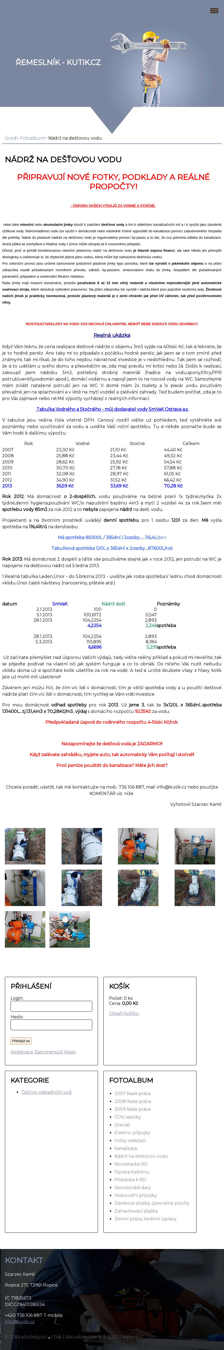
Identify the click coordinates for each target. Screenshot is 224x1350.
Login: (16, 998)
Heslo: (16, 1016)
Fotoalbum (32, 138)
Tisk (57, 1336)
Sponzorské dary (132, 1187)
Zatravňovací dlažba (136, 1211)
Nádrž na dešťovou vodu (141, 1156)
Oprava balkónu (132, 1171)
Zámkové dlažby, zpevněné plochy (151, 1203)
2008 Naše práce (132, 1101)
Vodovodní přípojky (135, 1195)
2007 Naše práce (132, 1093)
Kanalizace (125, 1148)
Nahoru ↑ (132, 1336)
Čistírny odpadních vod (46, 1092)
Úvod (10, 138)
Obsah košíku (124, 1013)
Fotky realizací (130, 1140)
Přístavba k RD (130, 1179)
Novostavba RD (131, 1164)
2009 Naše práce (132, 1109)
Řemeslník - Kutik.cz (58, 62)
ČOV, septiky (127, 1117)
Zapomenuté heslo (55, 1052)
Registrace (22, 1052)
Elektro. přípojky (132, 1132)
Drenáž (122, 1124)
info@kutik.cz (20, 1321)
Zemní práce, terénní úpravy (145, 1218)
